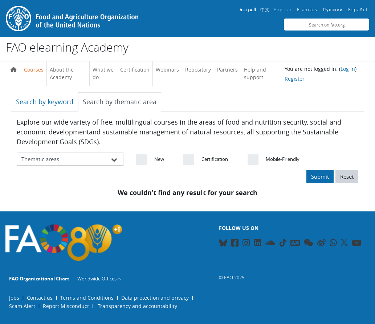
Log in (348, 68)
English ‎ (283, 9)
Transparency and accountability (137, 306)
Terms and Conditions (87, 297)
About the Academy (62, 73)
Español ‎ (358, 9)
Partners (227, 69)
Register (295, 78)
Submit (320, 176)
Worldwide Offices (97, 278)
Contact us (40, 297)
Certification (135, 69)
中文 (265, 9)
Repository (198, 69)
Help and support (255, 73)
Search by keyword (44, 101)
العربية (248, 9)
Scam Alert (22, 306)
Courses (34, 69)
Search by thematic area (119, 101)
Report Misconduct (66, 306)
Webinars (167, 69)
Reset (347, 176)
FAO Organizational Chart (39, 278)
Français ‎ (308, 9)
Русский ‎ (334, 9)
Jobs (14, 297)
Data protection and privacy (155, 297)
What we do (103, 73)
